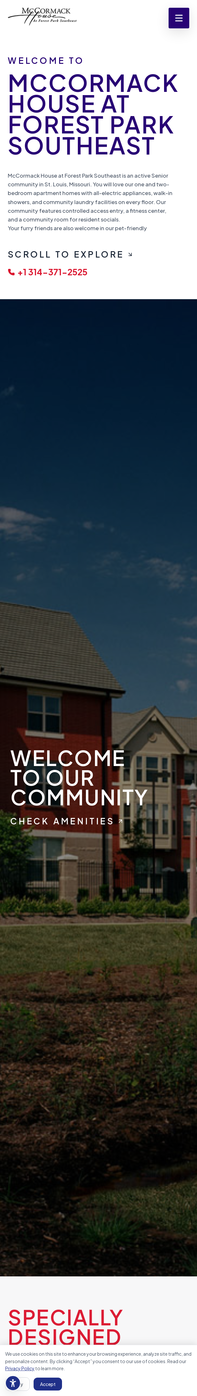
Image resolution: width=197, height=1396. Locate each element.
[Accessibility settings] (13, 1383)
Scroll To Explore (70, 254)
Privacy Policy (20, 1368)
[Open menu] (179, 18)
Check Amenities (67, 821)
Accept (48, 1384)
